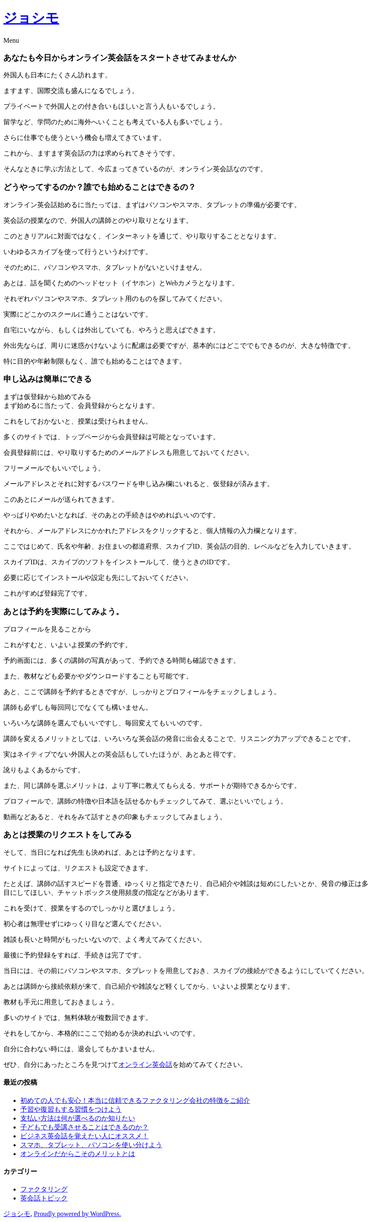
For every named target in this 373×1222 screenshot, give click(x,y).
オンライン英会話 (145, 1064)
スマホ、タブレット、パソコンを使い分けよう (91, 1144)
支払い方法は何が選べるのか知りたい (77, 1118)
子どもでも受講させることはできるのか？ (84, 1127)
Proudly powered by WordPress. (77, 1213)
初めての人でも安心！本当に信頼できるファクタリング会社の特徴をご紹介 (135, 1100)
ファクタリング (44, 1189)
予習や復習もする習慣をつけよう (71, 1109)
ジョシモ (31, 17)
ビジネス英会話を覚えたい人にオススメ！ (84, 1136)
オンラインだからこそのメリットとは (77, 1153)
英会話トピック (44, 1198)
